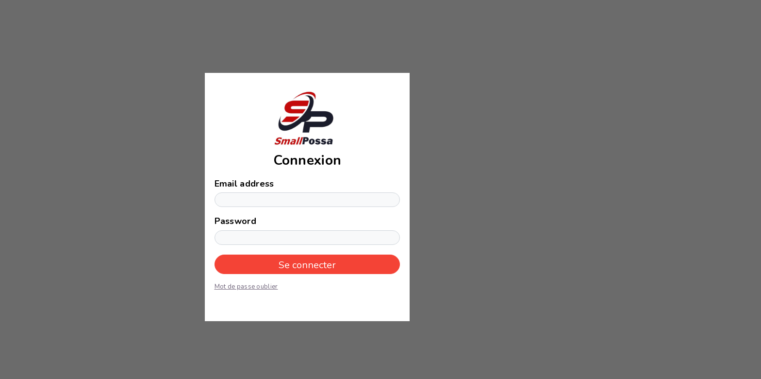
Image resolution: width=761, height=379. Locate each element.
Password (235, 221)
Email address (244, 184)
